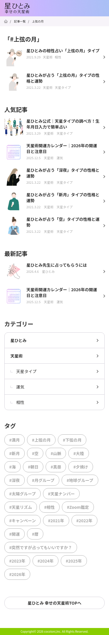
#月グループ (43, 480)
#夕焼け (80, 467)
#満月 (14, 440)
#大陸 (78, 453)
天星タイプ (23, 371)
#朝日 (33, 467)
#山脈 (56, 453)
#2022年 (84, 520)
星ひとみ (18, 340)
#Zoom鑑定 (78, 507)
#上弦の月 (41, 440)
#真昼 (56, 467)
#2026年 (17, 574)
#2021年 (56, 520)
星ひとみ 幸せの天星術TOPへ (54, 603)
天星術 (16, 356)
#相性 (49, 507)
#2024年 (45, 561)
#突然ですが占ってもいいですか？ (40, 547)
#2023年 (17, 561)
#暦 (35, 534)
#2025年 (74, 561)
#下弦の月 (72, 440)
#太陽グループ (22, 494)
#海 (12, 467)
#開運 (14, 534)
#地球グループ (80, 480)
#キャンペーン (22, 520)
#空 (35, 453)
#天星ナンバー (61, 494)
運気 (17, 387)
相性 (17, 402)
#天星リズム (20, 507)
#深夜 (14, 480)
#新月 (14, 453)
